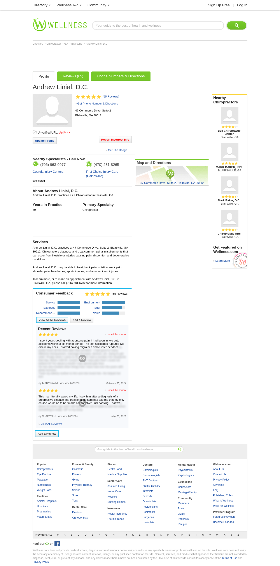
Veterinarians (44, 516)
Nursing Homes (116, 501)
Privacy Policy (221, 479)
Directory (40, 5)
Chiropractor (53, 43)
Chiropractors (45, 469)
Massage (42, 479)
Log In (242, 5)
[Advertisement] (112, 57)
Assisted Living (116, 486)
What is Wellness (223, 500)
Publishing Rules (223, 495)
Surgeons (148, 517)
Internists (148, 491)
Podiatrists (149, 512)
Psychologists (186, 475)
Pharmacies (44, 511)
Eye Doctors (44, 474)
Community (97, 5)
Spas (75, 495)
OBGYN (147, 496)
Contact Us (219, 474)
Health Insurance (117, 513)
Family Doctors (151, 485)
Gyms (75, 479)
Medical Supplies (117, 474)
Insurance (113, 508)
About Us (218, 469)
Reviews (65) (73, 76)
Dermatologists (151, 475)
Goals (181, 513)
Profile (43, 76)
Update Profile (44, 140)
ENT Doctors (150, 480)
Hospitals (42, 506)
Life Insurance (115, 519)
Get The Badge (117, 150)
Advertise (218, 484)
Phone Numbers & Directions (121, 76)
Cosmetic (77, 469)
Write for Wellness (223, 505)
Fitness (76, 474)
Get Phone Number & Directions (97, 103)
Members (183, 503)
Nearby (229, 100)
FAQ (215, 490)
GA (66, 43)
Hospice (112, 496)
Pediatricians (150, 506)
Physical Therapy (82, 484)
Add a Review (82, 320)
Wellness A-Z (68, 5)
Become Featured (223, 522)
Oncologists (149, 501)
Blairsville (77, 43)
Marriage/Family (187, 492)
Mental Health (186, 464)
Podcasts (183, 519)
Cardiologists (150, 470)
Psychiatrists (185, 470)
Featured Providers (224, 516)
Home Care (114, 491)
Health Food (114, 469)
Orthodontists (80, 517)
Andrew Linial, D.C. (97, 43)
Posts (181, 508)
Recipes (182, 524)
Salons (76, 490)
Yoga (75, 500)
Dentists (77, 512)
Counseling (185, 481)
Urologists (148, 522)
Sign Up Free (219, 5)
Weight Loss (44, 490)
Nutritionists (44, 484)
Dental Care (79, 507)
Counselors (184, 487)
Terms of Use (229, 558)
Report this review (116, 334)
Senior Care (114, 480)
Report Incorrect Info (115, 139)
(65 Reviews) (111, 96)
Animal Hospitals (46, 501)
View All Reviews (52, 320)
